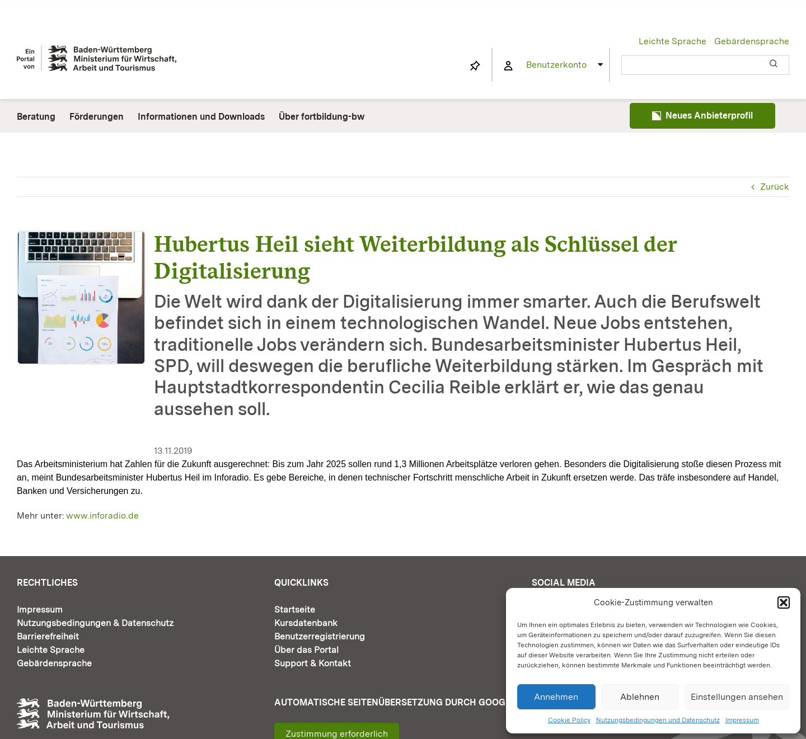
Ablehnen (639, 696)
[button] (783, 602)
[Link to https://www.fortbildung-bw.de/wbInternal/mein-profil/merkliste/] (475, 66)
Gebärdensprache (751, 41)
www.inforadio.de (102, 515)
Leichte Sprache (672, 41)
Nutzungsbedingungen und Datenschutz (658, 720)
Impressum (742, 720)
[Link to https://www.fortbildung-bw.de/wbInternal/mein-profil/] (508, 66)
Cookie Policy (569, 720)
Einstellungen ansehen (737, 696)
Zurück (774, 186)
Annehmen (556, 696)
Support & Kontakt (312, 663)
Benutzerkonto (556, 64)
